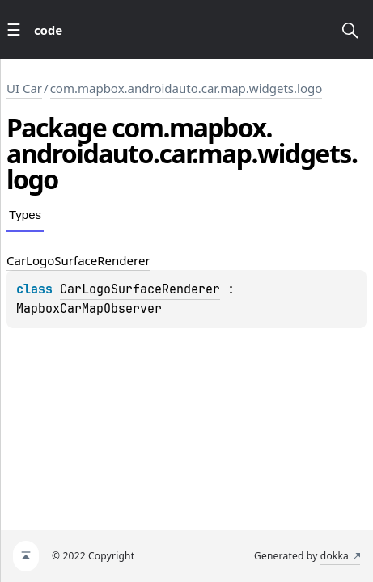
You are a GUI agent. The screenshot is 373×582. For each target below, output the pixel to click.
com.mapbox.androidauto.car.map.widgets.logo (186, 88)
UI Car (24, 88)
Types (25, 214)
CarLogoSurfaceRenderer (140, 289)
